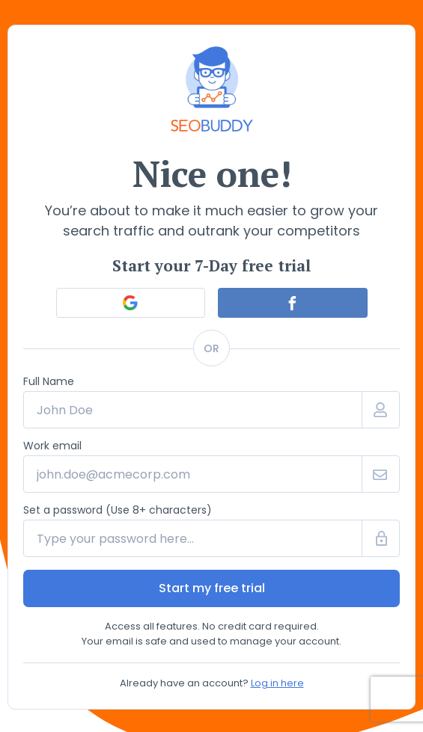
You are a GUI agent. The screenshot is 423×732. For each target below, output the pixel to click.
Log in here (277, 683)
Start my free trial (212, 588)
